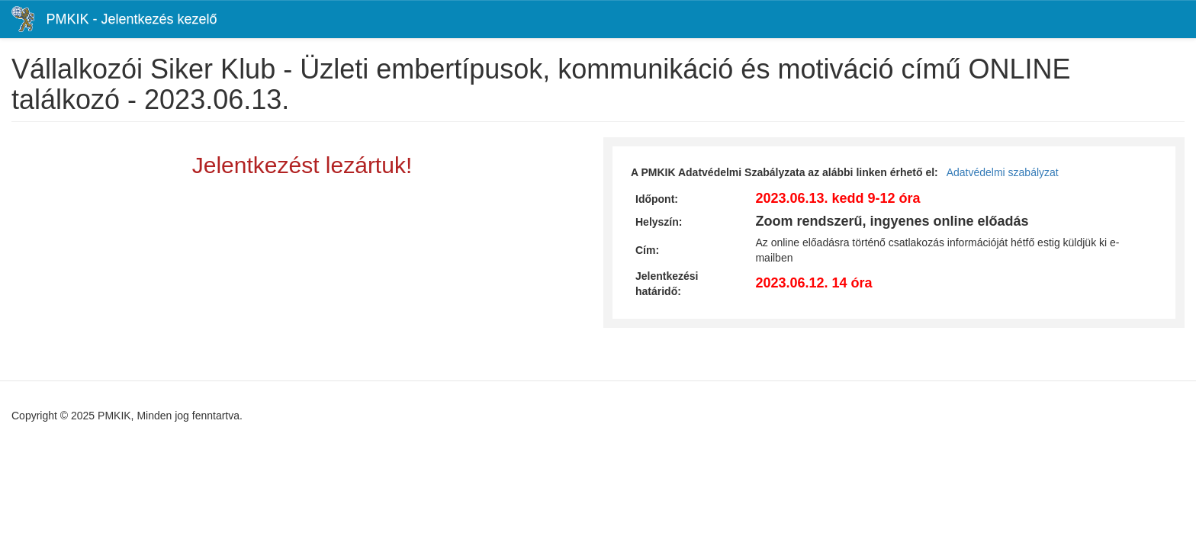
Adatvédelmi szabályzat (1003, 172)
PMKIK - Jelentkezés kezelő (131, 19)
